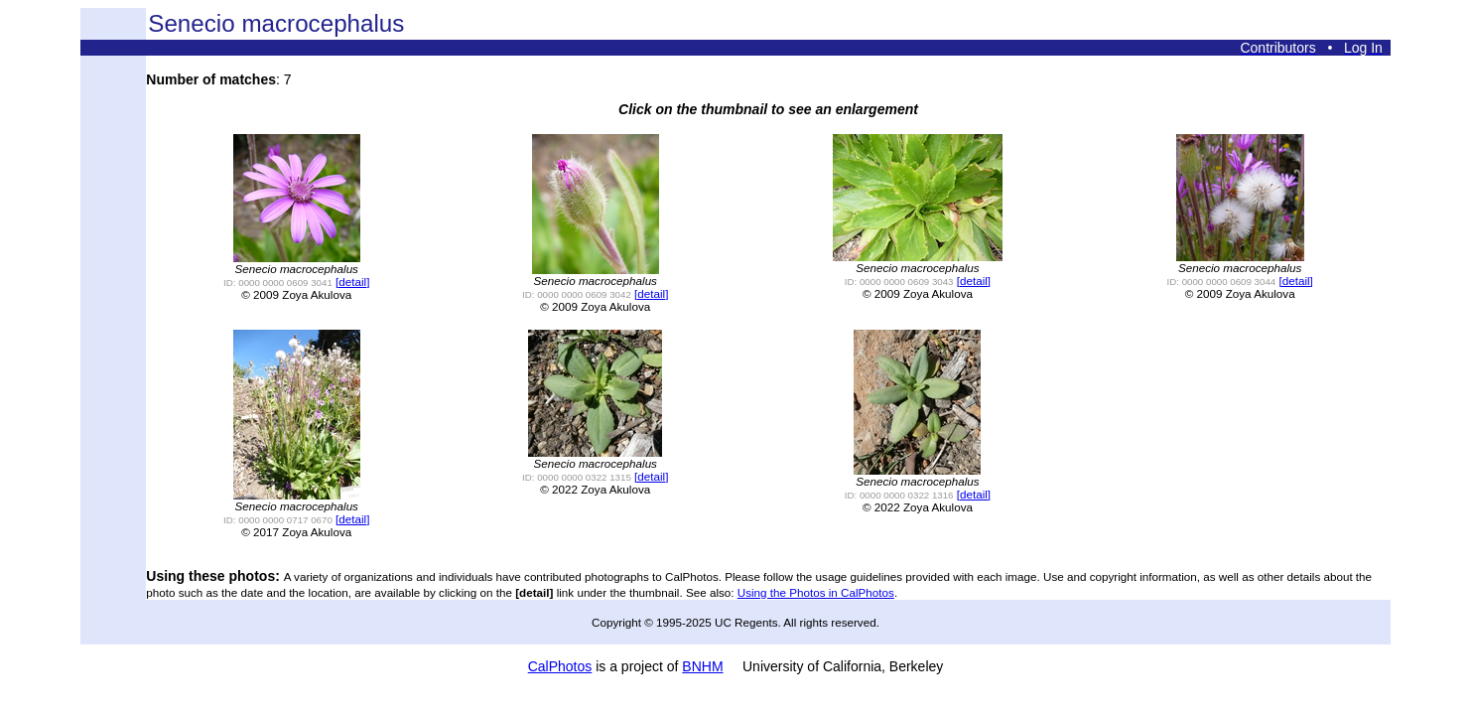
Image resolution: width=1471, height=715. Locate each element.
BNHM (702, 666)
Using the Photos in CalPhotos (815, 592)
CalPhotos (560, 666)
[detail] (352, 281)
